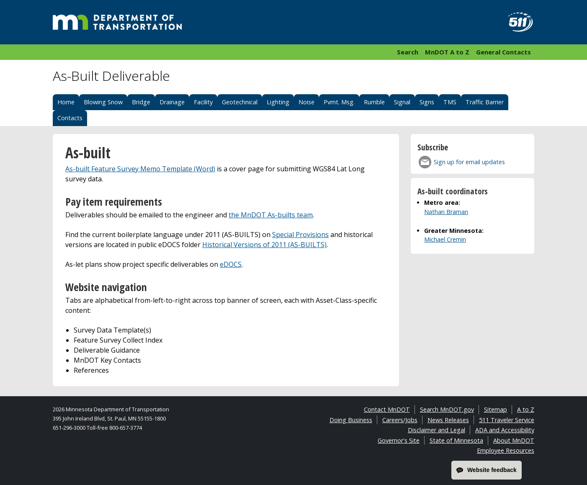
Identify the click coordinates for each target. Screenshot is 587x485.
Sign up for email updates (469, 162)
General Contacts (503, 52)
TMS (449, 102)
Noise (306, 102)
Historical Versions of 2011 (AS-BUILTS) (264, 244)
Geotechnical (239, 102)
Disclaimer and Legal (436, 430)
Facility (203, 102)
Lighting (278, 102)
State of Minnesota (456, 440)
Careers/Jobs (399, 420)
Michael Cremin (445, 239)
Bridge (141, 102)
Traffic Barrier (485, 102)
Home (66, 102)
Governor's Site (399, 440)
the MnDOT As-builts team (271, 214)
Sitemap (495, 409)
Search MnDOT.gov (447, 409)
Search (407, 52)
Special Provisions (300, 234)
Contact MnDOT (387, 409)
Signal (402, 102)
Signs (427, 102)
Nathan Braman (446, 212)
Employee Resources (505, 450)
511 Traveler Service (506, 420)
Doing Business (351, 420)
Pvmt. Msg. (339, 102)
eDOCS (231, 264)
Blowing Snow (103, 102)
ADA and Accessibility (504, 430)
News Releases (448, 420)
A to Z (525, 409)
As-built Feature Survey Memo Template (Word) (140, 168)
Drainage (172, 102)
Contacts (69, 118)
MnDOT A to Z (447, 52)
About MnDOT (513, 440)
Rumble (374, 102)
